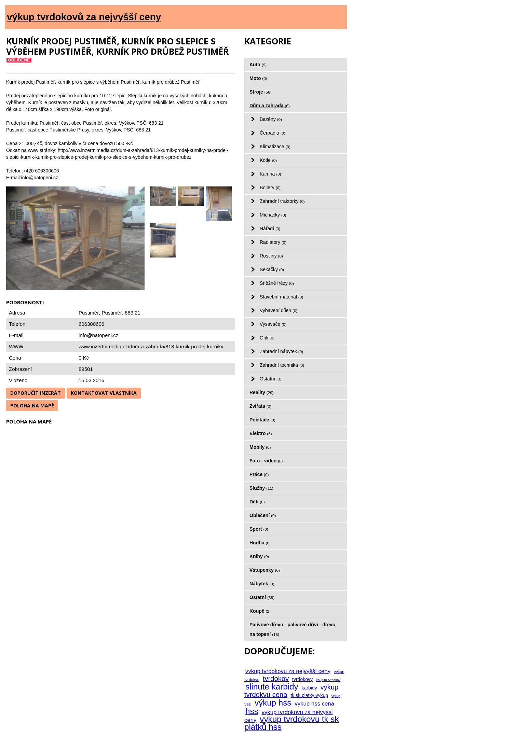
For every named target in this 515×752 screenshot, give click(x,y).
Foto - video (266, 460)
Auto (258, 64)
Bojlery (270, 187)
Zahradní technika (282, 365)
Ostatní (270, 378)
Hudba (260, 542)
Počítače (262, 419)
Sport (258, 529)
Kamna (270, 174)
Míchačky (273, 215)
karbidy (309, 688)
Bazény (271, 119)
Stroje (260, 92)
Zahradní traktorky (282, 201)
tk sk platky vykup (309, 695)
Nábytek (261, 583)
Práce (259, 474)
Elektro (260, 433)
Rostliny (271, 256)
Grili (267, 337)
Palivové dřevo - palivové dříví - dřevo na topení (292, 629)
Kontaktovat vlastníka (104, 393)
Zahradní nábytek (281, 351)
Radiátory (273, 242)
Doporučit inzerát (35, 393)
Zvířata (260, 406)
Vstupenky (264, 570)
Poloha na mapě (32, 405)
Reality (261, 392)
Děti (257, 501)
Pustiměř (112, 313)
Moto (258, 78)
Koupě (260, 611)
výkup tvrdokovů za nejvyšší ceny (84, 17)
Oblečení (262, 515)
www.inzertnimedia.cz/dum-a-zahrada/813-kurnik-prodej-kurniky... (153, 346)
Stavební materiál (281, 297)
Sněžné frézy (277, 283)
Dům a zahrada (269, 105)
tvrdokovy (302, 679)
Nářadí (270, 228)
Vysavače (273, 324)
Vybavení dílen (278, 310)
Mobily (260, 447)
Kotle (268, 160)
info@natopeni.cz (98, 335)
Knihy (259, 556)
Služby (261, 488)
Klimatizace (275, 146)
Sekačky (272, 269)
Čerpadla (272, 133)
